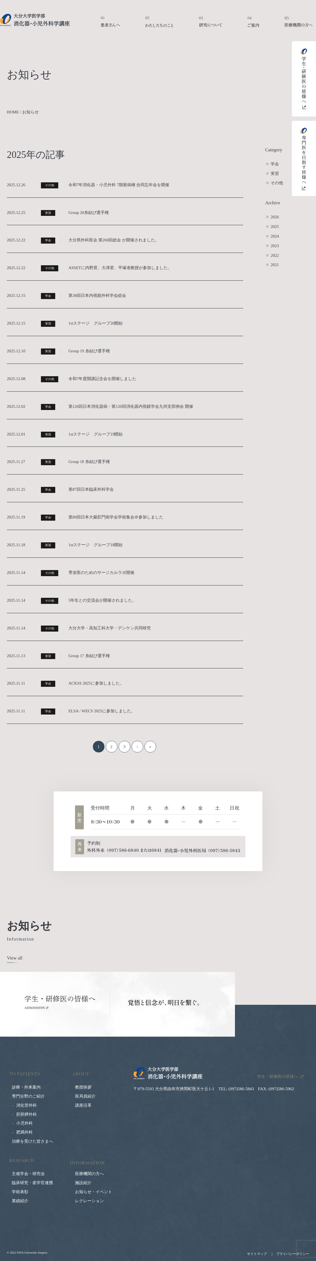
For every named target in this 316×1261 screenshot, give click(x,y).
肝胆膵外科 (26, 1114)
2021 (275, 265)
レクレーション (89, 1201)
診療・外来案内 (26, 1087)
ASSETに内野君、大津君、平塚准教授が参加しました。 (120, 268)
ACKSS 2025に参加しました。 (96, 683)
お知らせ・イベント (93, 1192)
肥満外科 (24, 1132)
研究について (210, 24)
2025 (275, 226)
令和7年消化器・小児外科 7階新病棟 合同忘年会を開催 (118, 185)
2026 (275, 217)
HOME (13, 112)
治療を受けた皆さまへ (32, 1141)
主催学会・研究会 (28, 1173)
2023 (275, 246)
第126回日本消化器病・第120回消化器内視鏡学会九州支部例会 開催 (130, 406)
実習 (275, 173)
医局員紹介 (85, 1096)
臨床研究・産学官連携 (32, 1183)
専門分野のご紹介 (28, 1096)
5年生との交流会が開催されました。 (102, 600)
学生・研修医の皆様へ (277, 1076)
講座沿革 (83, 1105)
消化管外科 (26, 1105)
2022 (275, 255)
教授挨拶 (83, 1087)
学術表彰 (20, 1192)
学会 (275, 164)
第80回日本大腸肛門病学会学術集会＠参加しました (115, 517)
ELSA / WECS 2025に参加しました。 (101, 711)
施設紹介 (83, 1183)
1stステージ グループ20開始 (95, 323)
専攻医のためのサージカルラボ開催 (101, 572)
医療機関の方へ (298, 24)
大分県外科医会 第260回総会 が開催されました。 (113, 240)
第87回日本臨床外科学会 (91, 489)
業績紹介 (20, 1201)
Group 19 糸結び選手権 (89, 351)
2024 (275, 236)
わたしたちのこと (159, 24)
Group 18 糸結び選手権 (89, 461)
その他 (277, 183)
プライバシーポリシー (292, 1254)
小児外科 (24, 1123)
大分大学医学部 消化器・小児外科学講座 (35, 20)
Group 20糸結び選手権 (88, 212)
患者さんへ (110, 24)
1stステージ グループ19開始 (95, 434)
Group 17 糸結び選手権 (89, 656)
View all (15, 958)
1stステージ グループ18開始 (95, 545)
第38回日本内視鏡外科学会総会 (97, 295)
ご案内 (253, 24)
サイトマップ (257, 1254)
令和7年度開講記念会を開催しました (102, 378)
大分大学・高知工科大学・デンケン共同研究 (109, 628)
